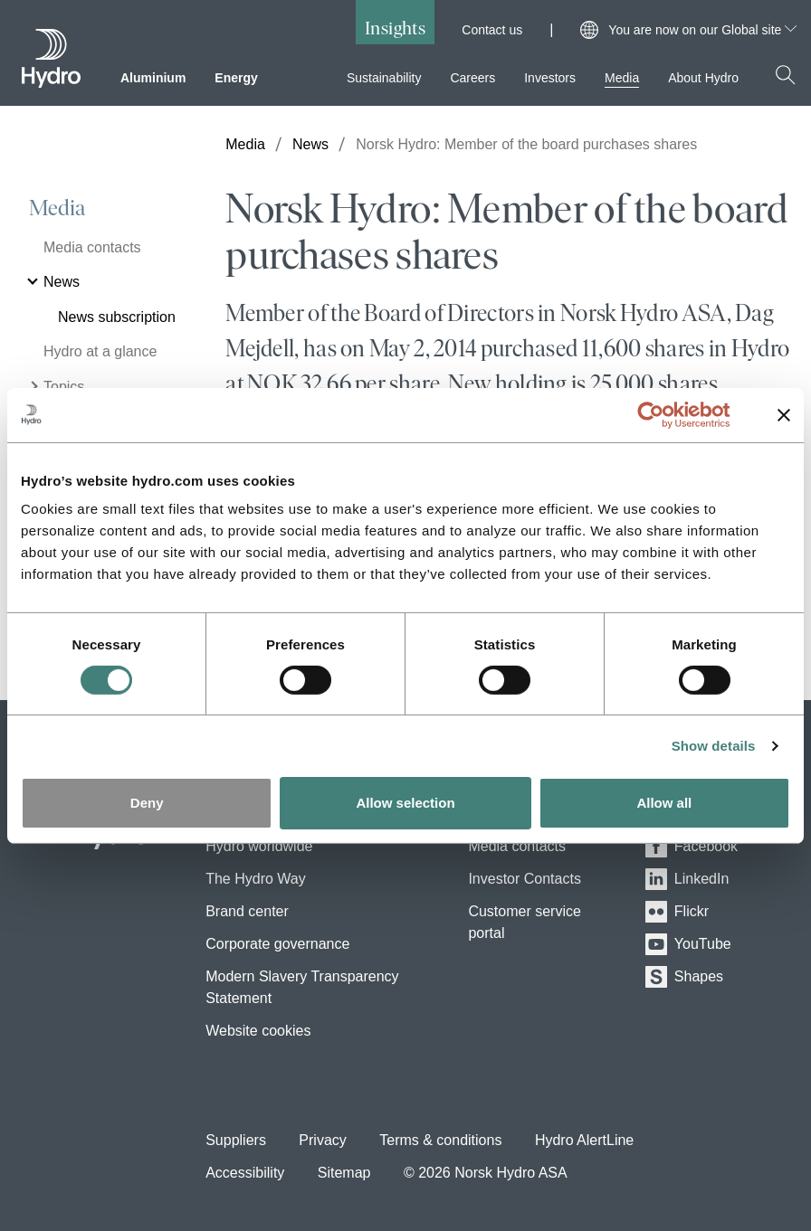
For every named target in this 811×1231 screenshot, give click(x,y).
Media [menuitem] (622, 78)
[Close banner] (784, 414)
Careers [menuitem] (472, 78)
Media (57, 208)
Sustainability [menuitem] (384, 78)
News (310, 144)
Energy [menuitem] (236, 78)
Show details (714, 745)
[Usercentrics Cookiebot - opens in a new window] (665, 414)
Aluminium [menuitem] (153, 78)
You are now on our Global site (702, 30)
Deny (147, 802)
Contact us (492, 30)
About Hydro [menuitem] (703, 78)
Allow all (664, 802)
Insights (395, 27)
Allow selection (405, 802)
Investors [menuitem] (550, 78)
